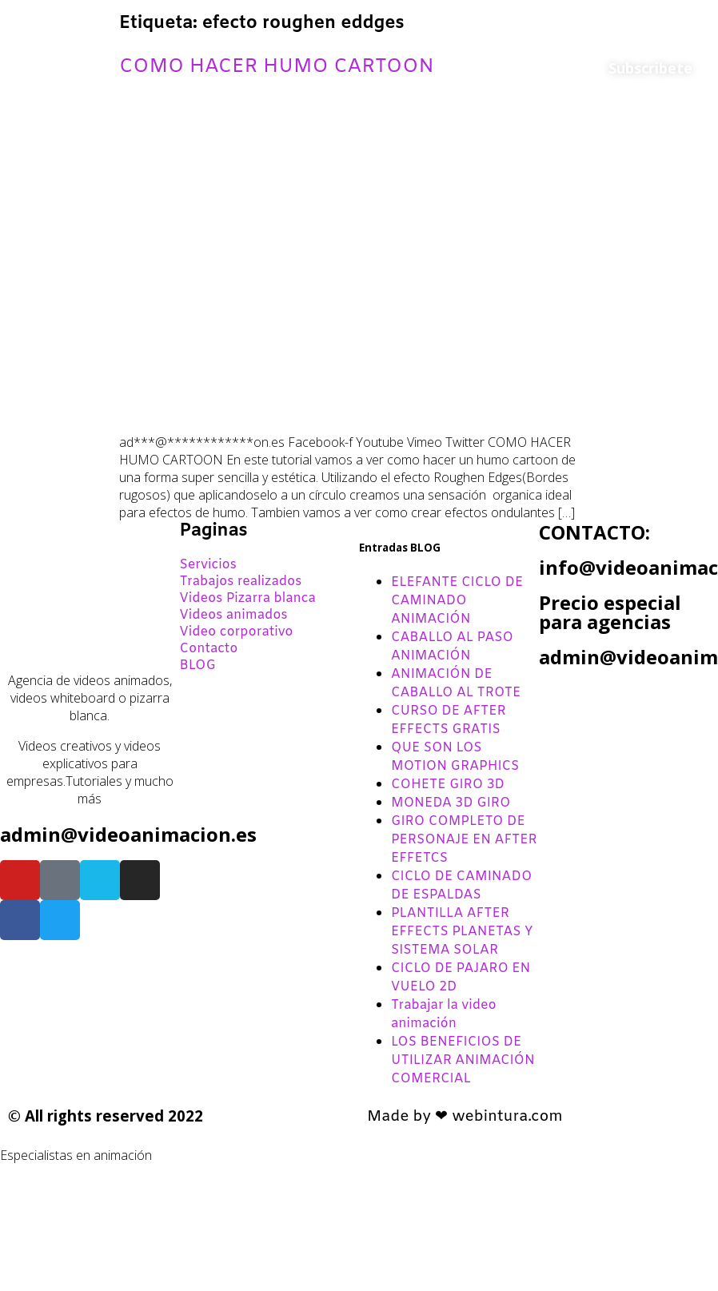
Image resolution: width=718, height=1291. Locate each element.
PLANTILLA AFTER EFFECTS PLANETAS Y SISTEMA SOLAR (462, 931)
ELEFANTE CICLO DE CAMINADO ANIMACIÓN (457, 601)
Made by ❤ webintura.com (465, 1117)
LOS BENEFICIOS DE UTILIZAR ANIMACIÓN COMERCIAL (463, 1060)
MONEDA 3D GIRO (450, 803)
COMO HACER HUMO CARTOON (276, 67)
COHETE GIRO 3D (448, 784)
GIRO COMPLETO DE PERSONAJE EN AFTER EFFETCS (464, 840)
